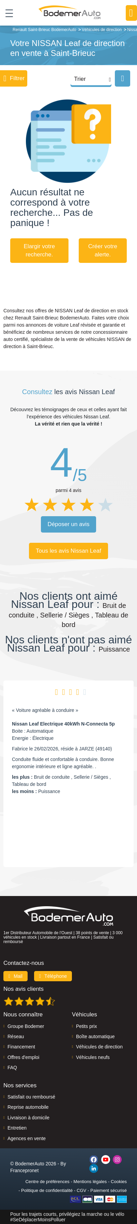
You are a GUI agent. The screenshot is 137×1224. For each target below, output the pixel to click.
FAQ (12, 1067)
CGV (81, 1190)
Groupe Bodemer (25, 1026)
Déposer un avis (69, 524)
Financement (21, 1046)
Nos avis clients (23, 989)
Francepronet (24, 1170)
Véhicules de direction (99, 1046)
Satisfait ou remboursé (31, 1097)
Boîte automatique (95, 1036)
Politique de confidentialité (47, 1190)
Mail (15, 976)
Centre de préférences (47, 1181)
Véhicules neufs (93, 1057)
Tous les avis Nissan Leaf (68, 551)
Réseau (15, 1036)
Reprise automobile (28, 1107)
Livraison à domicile (28, 1117)
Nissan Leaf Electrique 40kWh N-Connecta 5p (63, 724)
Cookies (119, 1181)
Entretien (17, 1128)
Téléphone (53, 976)
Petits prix (86, 1026)
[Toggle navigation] (6, 13)
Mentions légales (90, 1181)
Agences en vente (26, 1138)
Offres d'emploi (23, 1057)
